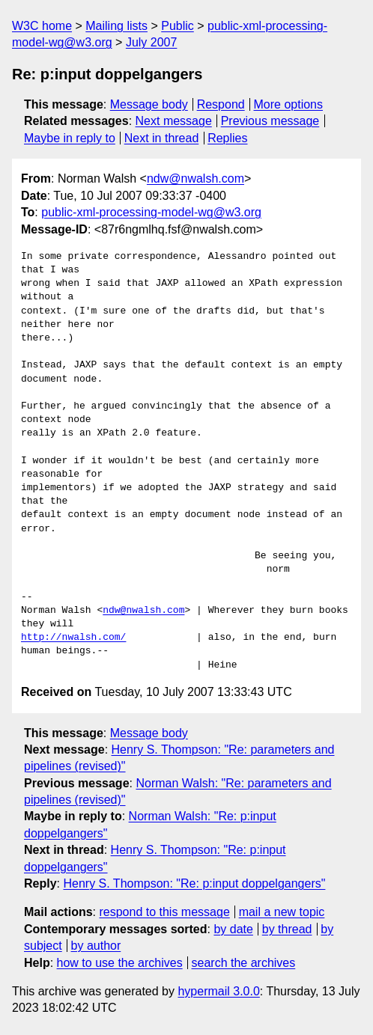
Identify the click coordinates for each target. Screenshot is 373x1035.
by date (232, 929)
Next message (174, 121)
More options (289, 104)
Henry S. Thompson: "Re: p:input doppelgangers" (194, 883)
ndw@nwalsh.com (195, 178)
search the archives (244, 962)
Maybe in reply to (69, 138)
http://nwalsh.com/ (73, 637)
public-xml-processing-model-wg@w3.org (151, 212)
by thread (287, 929)
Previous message (270, 121)
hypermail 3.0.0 (218, 991)
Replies (227, 138)
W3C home (42, 25)
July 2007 (152, 42)
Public (177, 25)
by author (96, 945)
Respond (221, 104)
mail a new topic (282, 912)
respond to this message (164, 912)
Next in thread (161, 138)
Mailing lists (116, 25)
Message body (149, 104)
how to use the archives (120, 962)
